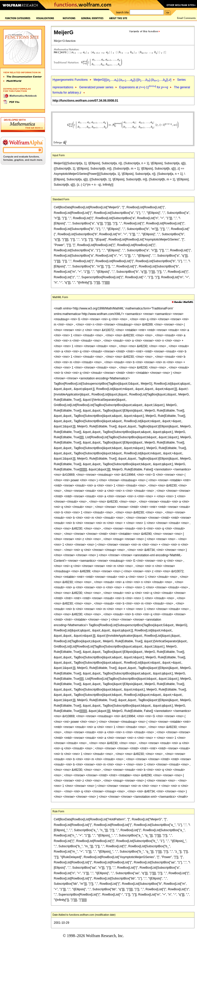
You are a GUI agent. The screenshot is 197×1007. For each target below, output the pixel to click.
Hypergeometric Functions (70, 80)
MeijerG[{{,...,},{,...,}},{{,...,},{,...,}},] (132, 80)
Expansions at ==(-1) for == (143, 87)
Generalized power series (96, 87)
